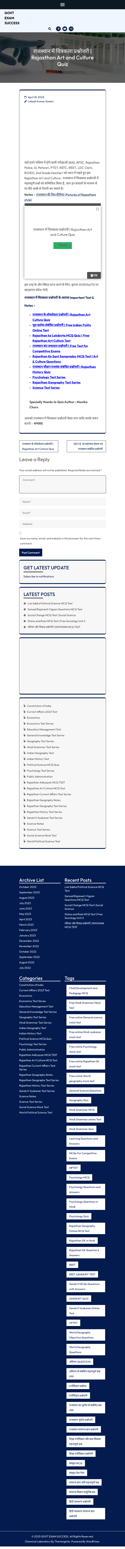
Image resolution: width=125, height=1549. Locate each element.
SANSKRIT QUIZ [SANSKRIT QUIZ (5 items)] (78, 1301)
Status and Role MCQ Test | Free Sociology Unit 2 (56, 623)
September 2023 (29, 894)
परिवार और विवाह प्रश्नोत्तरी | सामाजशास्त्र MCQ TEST (54, 629)
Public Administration (40, 779)
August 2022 (26, 964)
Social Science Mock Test (42, 838)
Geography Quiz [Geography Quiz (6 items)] (78, 1102)
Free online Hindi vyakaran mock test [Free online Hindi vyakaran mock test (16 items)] (85, 1037)
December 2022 (29, 943)
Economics (33, 720)
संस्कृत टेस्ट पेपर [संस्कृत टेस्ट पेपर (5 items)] (76, 1475)
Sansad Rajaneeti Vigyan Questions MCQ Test (55, 611)
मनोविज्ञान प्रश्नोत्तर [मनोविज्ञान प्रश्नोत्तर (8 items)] (78, 1388)
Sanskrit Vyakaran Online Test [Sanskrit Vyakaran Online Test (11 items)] (84, 1313)
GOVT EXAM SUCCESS (12, 18)
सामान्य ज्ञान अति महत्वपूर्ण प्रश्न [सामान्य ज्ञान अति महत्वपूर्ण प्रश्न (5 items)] (84, 1485)
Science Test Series (46, 390)
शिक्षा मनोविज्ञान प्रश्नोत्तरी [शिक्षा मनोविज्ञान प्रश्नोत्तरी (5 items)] (81, 1456)
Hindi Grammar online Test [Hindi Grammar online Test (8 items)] (85, 1122)
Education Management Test (44, 732)
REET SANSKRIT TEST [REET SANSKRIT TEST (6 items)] (82, 1277)
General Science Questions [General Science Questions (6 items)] (85, 1093)
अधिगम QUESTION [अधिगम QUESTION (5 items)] (80, 1364)
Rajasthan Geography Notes (44, 802)
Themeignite (62, 1544)
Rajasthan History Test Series (44, 814)
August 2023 (26, 900)
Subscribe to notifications (39, 579)
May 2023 (25, 916)
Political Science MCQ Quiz (43, 767)
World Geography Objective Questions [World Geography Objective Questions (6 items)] (81, 1337)
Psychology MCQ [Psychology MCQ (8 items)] (79, 1180)
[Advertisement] (62, 135)
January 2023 (27, 937)
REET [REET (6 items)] (72, 1267)
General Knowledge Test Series (45, 737)
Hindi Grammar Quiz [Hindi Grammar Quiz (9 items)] (81, 1131)
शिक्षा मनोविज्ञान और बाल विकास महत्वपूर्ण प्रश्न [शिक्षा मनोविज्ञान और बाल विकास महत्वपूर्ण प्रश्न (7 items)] (85, 1444)
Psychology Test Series (48, 380)
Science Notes (35, 826)
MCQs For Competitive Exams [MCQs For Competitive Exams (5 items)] (83, 1158)
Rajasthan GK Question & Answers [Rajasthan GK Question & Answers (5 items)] (84, 1255)
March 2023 (26, 927)
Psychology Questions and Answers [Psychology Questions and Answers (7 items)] (84, 1192)
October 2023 (27, 889)
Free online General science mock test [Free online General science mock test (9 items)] (85, 1022)
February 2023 (28, 932)
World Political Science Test (43, 844)
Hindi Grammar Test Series (43, 749)
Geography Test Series (40, 743)
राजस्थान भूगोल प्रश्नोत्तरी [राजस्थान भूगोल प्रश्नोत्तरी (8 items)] (81, 1422)
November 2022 (29, 948)
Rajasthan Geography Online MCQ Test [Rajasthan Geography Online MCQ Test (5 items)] (82, 1231)
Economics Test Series (40, 726)
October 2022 (27, 954)
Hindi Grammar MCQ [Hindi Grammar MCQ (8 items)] (82, 1112)
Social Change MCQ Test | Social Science (52, 617)
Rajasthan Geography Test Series (56, 385)
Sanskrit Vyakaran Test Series (44, 820)
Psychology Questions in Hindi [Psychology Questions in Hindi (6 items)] (83, 1206)
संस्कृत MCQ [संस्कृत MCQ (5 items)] (75, 1465)
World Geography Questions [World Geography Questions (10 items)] (80, 1352)
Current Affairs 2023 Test (42, 714)
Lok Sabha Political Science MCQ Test (50, 606)
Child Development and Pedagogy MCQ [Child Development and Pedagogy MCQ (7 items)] (83, 993)
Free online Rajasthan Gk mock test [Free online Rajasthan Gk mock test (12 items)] (84, 1066)
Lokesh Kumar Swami (40, 101)
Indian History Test (38, 761)
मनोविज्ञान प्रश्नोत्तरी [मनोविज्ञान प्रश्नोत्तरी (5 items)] (78, 1398)
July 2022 (25, 970)
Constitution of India (39, 708)
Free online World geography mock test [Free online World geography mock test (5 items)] (81, 1081)
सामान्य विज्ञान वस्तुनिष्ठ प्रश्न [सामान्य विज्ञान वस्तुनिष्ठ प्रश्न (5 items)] (82, 1494)
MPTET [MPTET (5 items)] (73, 1170)
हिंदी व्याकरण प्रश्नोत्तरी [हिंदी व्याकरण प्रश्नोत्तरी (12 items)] (80, 1504)
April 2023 (25, 921)
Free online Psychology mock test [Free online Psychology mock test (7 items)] (83, 1051)
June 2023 (25, 911)
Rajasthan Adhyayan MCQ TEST (46, 785)
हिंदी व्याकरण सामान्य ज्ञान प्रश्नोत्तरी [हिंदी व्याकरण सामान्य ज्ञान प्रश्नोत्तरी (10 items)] (82, 1516)
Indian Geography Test (40, 755)
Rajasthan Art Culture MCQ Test (46, 791)
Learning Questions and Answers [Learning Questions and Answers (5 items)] (83, 1143)
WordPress (92, 1544)
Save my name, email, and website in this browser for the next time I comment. (60, 543)
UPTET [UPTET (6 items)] (73, 1325)
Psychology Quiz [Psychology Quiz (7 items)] (79, 1218)
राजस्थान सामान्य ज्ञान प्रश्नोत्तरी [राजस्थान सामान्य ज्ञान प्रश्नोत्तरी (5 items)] (83, 1432)
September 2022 (29, 959)
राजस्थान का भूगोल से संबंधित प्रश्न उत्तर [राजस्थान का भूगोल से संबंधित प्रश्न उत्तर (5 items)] (85, 1410)
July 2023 (25, 905)
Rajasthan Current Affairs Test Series (49, 796)
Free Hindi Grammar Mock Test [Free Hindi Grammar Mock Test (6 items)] (85, 1008)
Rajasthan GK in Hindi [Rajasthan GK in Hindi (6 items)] (82, 1243)
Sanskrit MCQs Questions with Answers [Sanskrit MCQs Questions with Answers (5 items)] (84, 1289)
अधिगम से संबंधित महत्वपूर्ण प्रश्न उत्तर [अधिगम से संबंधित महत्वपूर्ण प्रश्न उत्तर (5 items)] (84, 1376)
